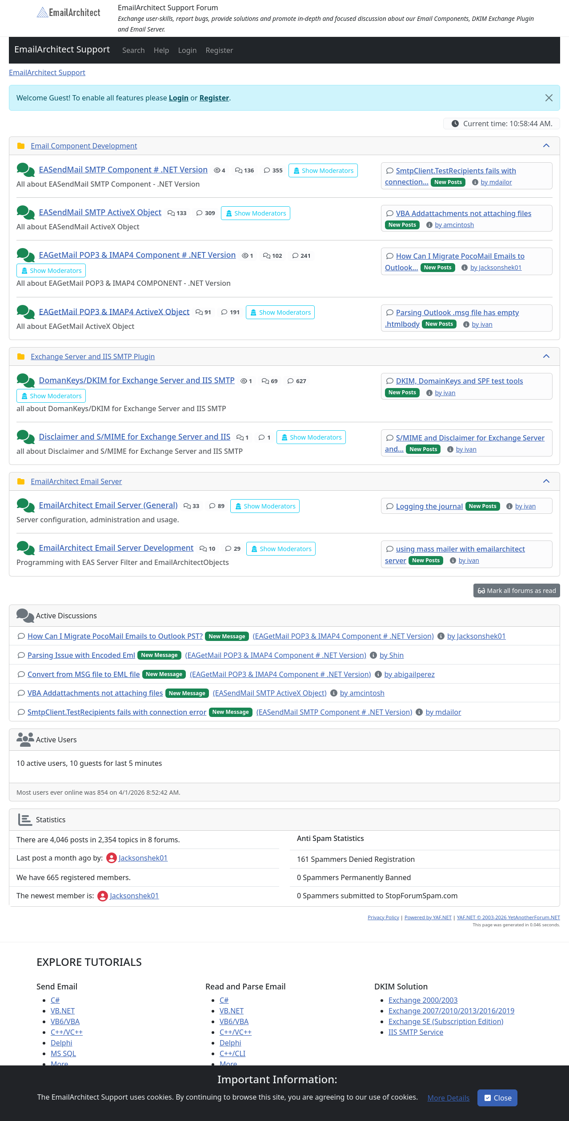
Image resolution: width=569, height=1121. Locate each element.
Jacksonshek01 (137, 858)
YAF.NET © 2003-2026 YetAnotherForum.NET (508, 917)
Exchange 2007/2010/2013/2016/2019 (451, 1011)
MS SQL (63, 1053)
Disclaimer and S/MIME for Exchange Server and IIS (135, 436)
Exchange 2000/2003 (423, 1000)
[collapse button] (547, 146)
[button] (132, 50)
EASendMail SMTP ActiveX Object (100, 212)
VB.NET (63, 1011)
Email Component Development (84, 146)
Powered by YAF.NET (428, 917)
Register (214, 98)
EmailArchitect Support (62, 49)
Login (178, 98)
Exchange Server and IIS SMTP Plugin (93, 356)
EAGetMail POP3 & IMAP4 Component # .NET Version (137, 254)
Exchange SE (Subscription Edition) (446, 1021)
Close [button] (497, 1098)
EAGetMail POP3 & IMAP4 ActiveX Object (114, 311)
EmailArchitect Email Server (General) (108, 505)
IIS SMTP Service (416, 1032)
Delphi (61, 1043)
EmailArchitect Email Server (76, 481)
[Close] (549, 97)
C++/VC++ (67, 1032)
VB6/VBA (65, 1021)
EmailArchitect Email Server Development (116, 547)
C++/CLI (232, 1053)
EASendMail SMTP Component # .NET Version (123, 169)
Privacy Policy (383, 917)
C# (55, 1000)
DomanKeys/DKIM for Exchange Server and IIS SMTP (137, 380)
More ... (63, 1064)
